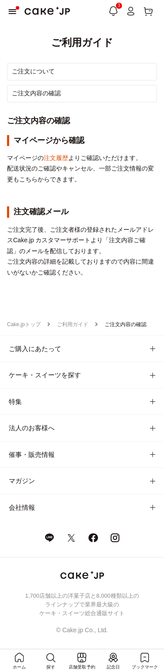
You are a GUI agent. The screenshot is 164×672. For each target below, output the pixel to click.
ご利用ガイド (72, 324)
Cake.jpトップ (24, 324)
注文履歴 (56, 157)
